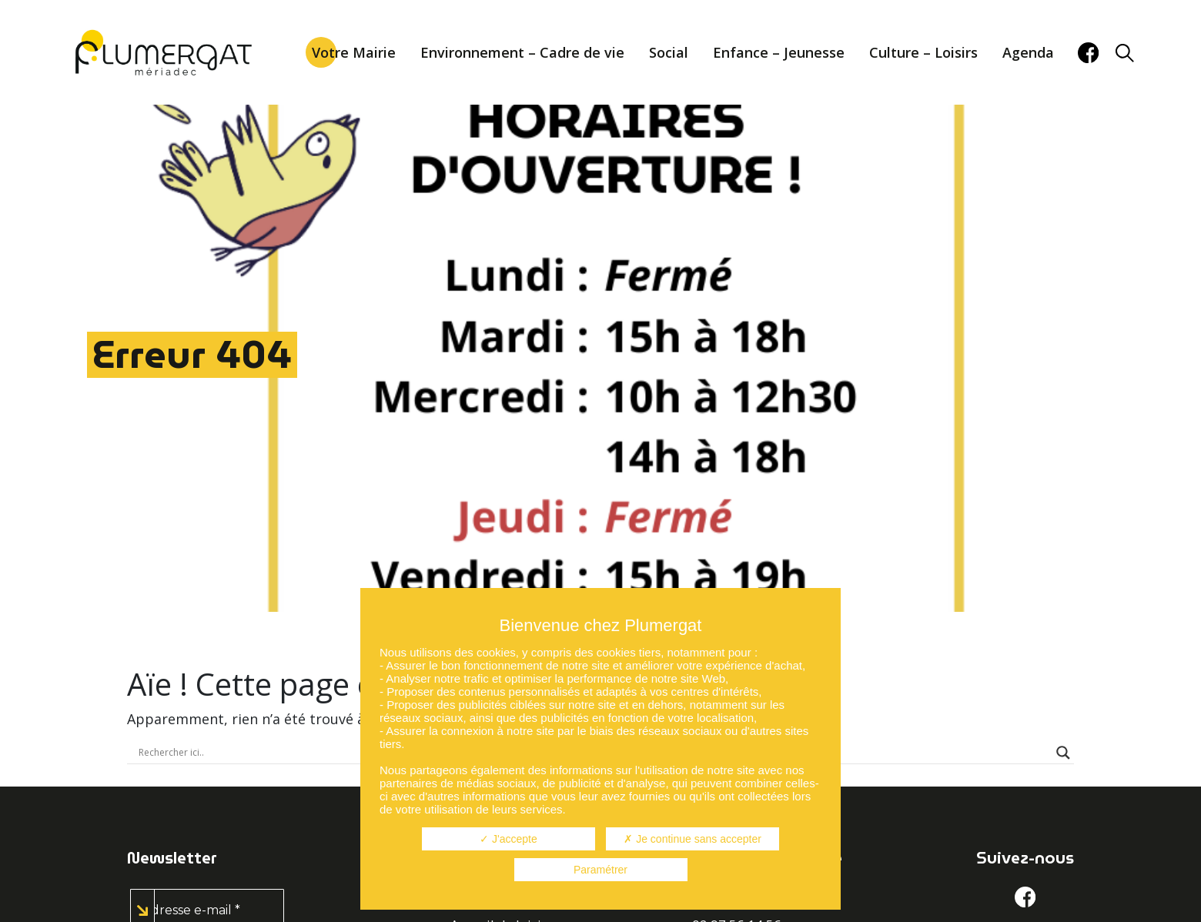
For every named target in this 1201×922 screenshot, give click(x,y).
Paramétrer (600, 870)
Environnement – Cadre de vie (522, 52)
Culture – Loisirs (923, 52)
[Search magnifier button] (1063, 752)
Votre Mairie (354, 52)
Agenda (1028, 52)
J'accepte (508, 839)
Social (668, 52)
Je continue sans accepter (692, 839)
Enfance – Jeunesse (779, 52)
